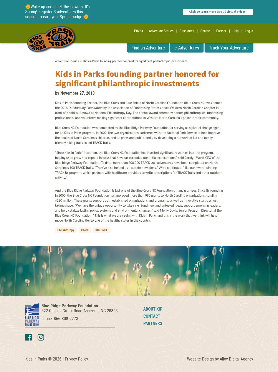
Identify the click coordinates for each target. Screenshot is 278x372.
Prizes (138, 31)
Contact (151, 316)
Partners (152, 323)
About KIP (152, 309)
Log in (249, 31)
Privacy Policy (76, 359)
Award (85, 230)
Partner (221, 31)
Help (235, 31)
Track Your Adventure (229, 48)
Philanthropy (65, 230)
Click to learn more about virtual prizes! (218, 12)
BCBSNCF (101, 230)
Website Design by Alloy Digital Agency (220, 359)
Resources (187, 31)
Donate (205, 31)
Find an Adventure (148, 48)
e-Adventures (187, 48)
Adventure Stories (161, 31)
